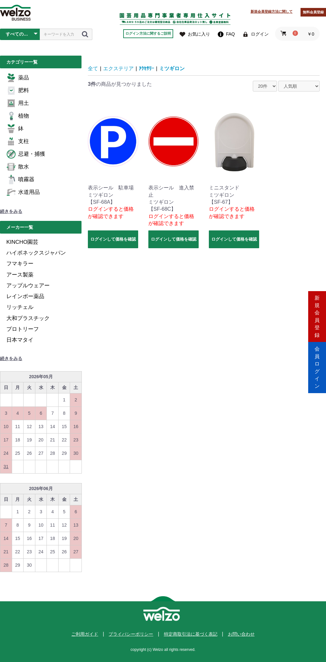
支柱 (17, 141)
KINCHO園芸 (22, 242)
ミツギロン (172, 68)
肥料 (17, 90)
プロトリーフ (22, 329)
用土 (17, 103)
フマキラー (19, 264)
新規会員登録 (317, 304)
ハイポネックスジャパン (36, 253)
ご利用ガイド (84, 634)
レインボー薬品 (25, 296)
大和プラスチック (28, 318)
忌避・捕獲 (25, 154)
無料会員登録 (313, 12)
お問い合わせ (241, 634)
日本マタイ (19, 340)
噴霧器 (20, 179)
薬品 (17, 78)
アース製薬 (19, 275)
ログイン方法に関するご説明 (148, 33)
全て (93, 68)
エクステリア (118, 68)
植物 (17, 116)
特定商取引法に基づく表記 (190, 634)
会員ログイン (317, 358)
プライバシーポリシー (131, 634)
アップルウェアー (28, 286)
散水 (17, 167)
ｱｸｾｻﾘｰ (146, 68)
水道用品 (23, 192)
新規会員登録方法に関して (272, 11)
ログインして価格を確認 (113, 239)
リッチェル (19, 307)
